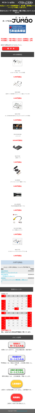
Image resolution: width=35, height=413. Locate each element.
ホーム (21, 1)
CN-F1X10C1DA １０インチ (17, 135)
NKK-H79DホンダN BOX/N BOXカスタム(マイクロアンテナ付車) (17, 114)
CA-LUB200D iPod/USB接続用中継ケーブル (17, 205)
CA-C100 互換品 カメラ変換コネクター (17, 229)
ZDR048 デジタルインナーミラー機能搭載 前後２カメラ (14, 279)
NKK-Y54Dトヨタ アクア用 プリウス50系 (17, 71)
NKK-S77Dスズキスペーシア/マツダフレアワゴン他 (17, 250)
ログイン (29, 1)
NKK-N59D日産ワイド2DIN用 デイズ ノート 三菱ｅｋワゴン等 (17, 93)
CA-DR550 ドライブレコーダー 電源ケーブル (17, 181)
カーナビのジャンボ (22, 410)
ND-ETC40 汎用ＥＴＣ (17, 157)
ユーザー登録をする (25, 4)
